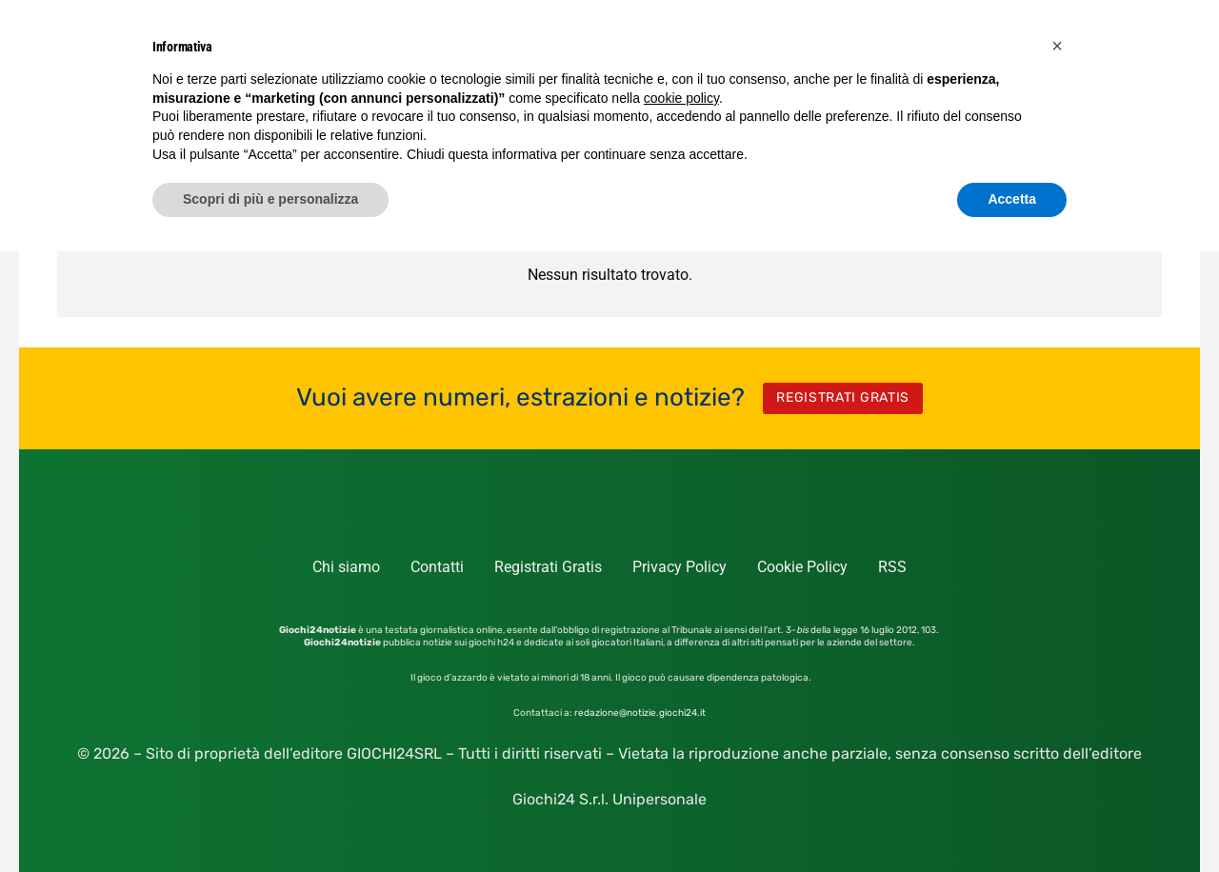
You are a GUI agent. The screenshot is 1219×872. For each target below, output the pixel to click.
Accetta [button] (1012, 199)
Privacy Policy (679, 567)
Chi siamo (346, 567)
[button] (1057, 45)
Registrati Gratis (548, 567)
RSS (892, 567)
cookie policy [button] (681, 98)
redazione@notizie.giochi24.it (640, 713)
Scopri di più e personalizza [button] (270, 199)
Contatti (437, 567)
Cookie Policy (802, 567)
